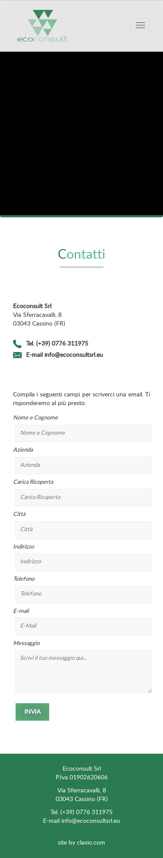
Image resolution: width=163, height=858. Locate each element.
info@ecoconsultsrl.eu (90, 821)
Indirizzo (81, 557)
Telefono (81, 589)
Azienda (81, 460)
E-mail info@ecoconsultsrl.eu (64, 355)
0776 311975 (94, 812)
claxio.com (91, 843)
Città (81, 525)
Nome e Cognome (81, 428)
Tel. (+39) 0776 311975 (57, 344)
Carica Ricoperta (81, 492)
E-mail (81, 622)
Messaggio (81, 667)
